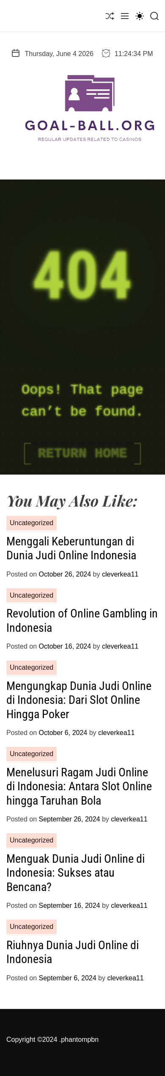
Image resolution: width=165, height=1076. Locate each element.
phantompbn (80, 1039)
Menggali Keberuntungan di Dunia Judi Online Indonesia (71, 548)
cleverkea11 (120, 574)
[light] (139, 15)
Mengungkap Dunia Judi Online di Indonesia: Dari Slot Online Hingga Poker (78, 700)
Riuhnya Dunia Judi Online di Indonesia (72, 952)
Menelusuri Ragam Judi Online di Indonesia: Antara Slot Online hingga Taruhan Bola (79, 786)
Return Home (82, 454)
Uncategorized (31, 522)
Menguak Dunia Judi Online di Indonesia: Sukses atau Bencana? (75, 873)
